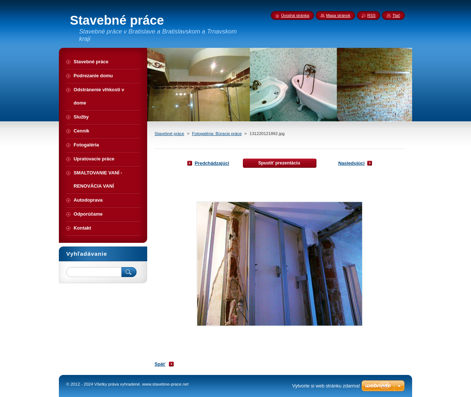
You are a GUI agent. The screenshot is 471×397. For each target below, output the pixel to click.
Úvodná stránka (295, 15)
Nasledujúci (351, 163)
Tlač (396, 15)
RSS (371, 15)
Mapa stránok (338, 15)
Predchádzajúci (212, 163)
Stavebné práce (169, 133)
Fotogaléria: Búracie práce (217, 133)
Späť (160, 364)
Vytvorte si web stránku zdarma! (326, 386)
